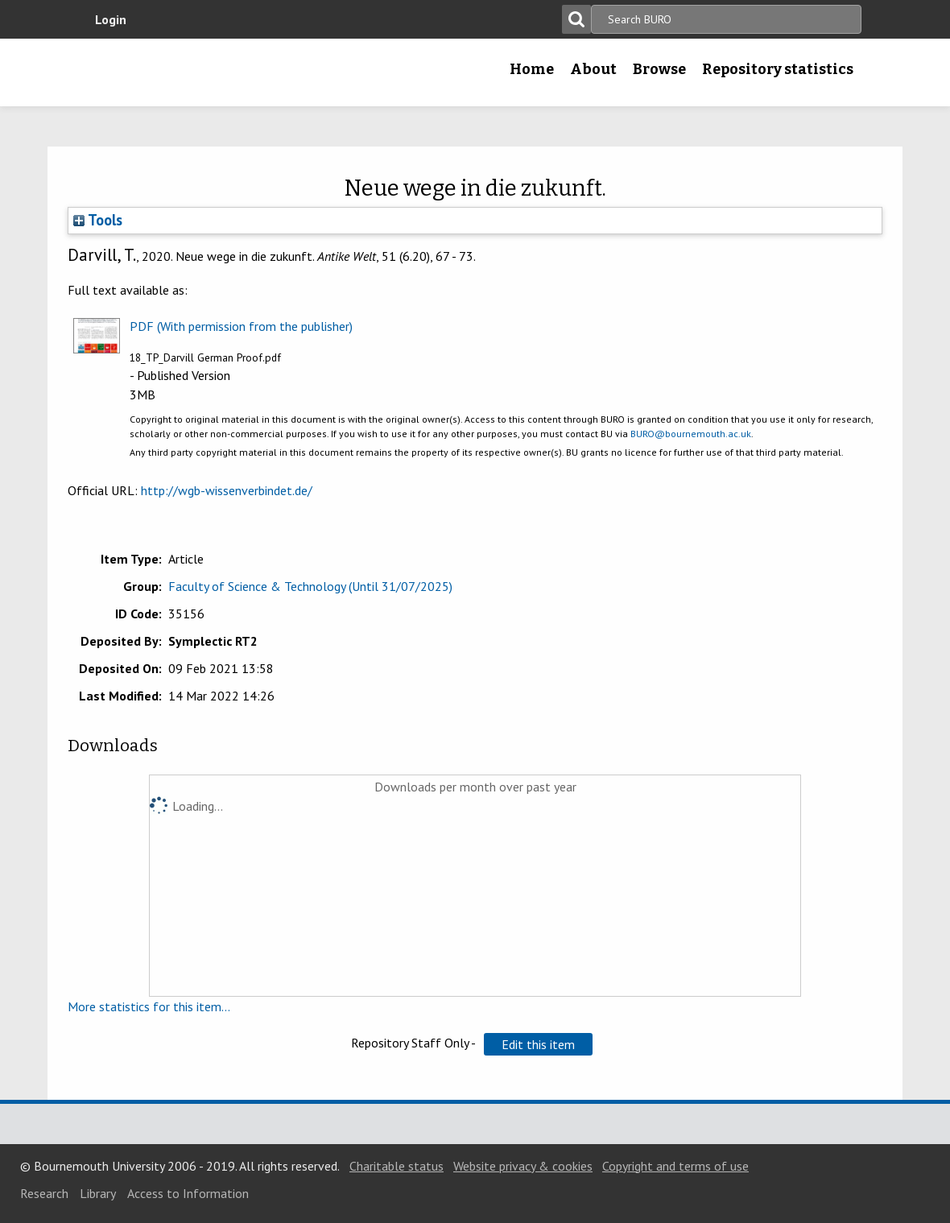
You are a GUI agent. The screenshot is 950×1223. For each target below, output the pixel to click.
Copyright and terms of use (675, 1166)
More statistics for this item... (149, 1006)
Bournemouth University (189, 72)
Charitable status (396, 1166)
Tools (97, 219)
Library (98, 1193)
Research (44, 1193)
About (593, 69)
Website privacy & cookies (523, 1166)
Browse (659, 69)
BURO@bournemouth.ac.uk (690, 434)
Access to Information (188, 1193)
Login (110, 19)
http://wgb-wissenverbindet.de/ (226, 490)
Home (532, 69)
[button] (538, 1044)
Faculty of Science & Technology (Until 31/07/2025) (310, 586)
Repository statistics (777, 69)
